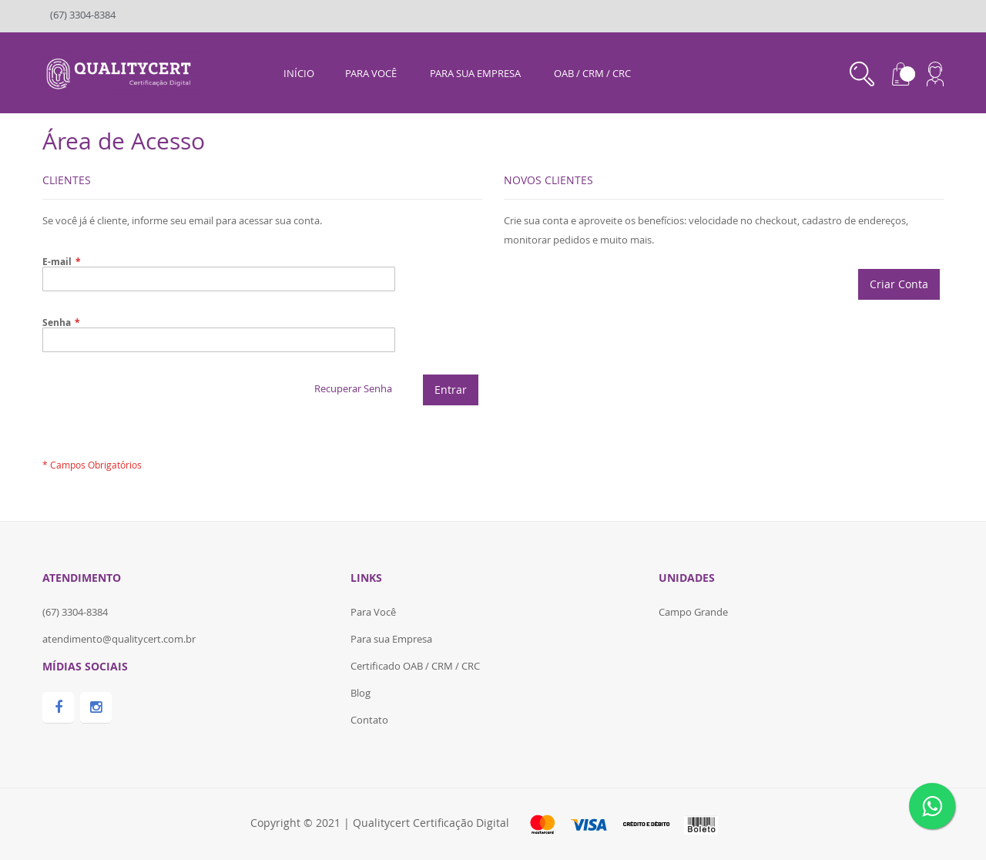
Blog (360, 693)
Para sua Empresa (391, 639)
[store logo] (120, 72)
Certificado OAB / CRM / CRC (415, 666)
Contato (369, 720)
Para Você (373, 612)
